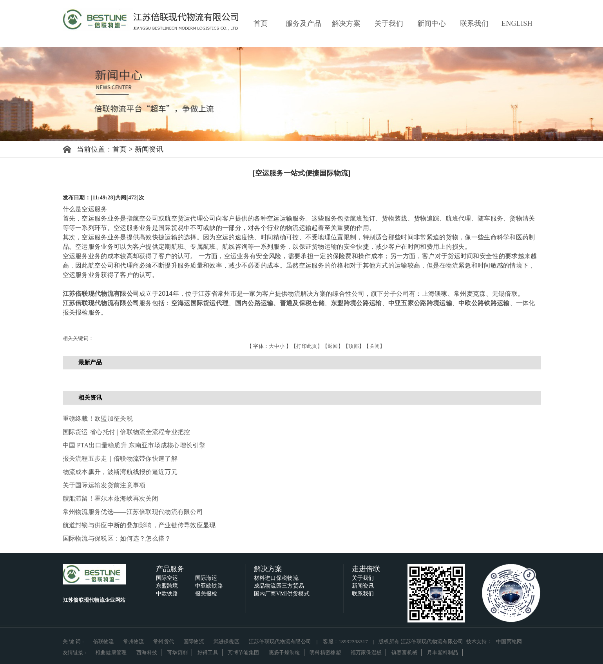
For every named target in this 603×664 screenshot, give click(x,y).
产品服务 (170, 569)
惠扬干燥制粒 (284, 652)
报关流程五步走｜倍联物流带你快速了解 (120, 458)
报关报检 (206, 594)
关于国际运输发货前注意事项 (104, 485)
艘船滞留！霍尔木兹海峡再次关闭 (111, 498)
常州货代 (163, 641)
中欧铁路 (167, 594)
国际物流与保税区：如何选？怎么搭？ (117, 538)
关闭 (374, 346)
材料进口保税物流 (276, 578)
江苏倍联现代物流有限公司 (101, 293)
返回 (333, 346)
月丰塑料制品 (442, 652)
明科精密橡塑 (325, 652)
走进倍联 (366, 569)
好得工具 (207, 652)
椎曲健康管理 (111, 652)
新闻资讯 (149, 149)
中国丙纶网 (509, 641)
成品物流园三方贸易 (279, 586)
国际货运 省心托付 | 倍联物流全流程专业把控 (126, 432)
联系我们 (474, 23)
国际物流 (193, 641)
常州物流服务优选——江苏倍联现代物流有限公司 (133, 511)
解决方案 (346, 23)
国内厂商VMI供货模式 (282, 594)
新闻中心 (431, 23)
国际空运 (167, 578)
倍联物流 (103, 641)
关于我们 (389, 23)
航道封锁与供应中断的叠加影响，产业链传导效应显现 (139, 525)
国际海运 (206, 578)
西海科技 (146, 652)
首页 (261, 23)
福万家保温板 (366, 652)
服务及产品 (304, 23)
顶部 (353, 346)
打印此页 (306, 346)
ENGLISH (517, 23)
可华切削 (177, 652)
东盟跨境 (167, 586)
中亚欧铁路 (209, 586)
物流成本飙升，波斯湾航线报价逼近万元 (120, 472)
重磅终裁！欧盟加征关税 (98, 418)
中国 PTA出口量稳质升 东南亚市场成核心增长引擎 (134, 445)
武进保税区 (227, 641)
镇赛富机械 (404, 652)
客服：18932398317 (345, 641)
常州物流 (133, 641)
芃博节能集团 (243, 652)
